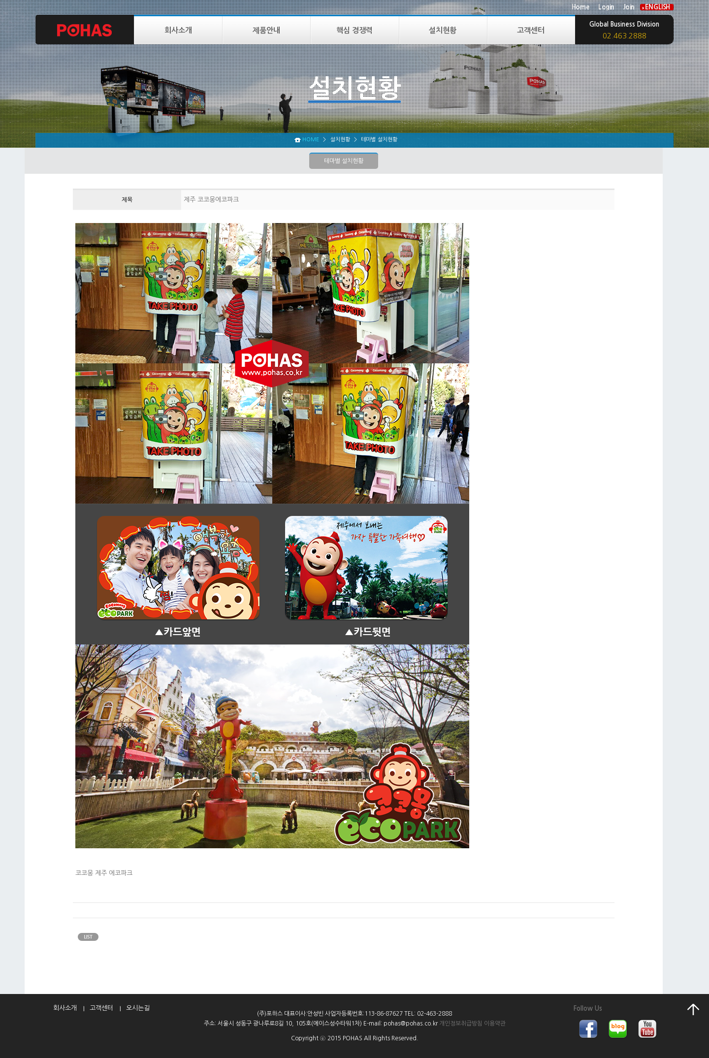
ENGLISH (657, 7)
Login (606, 7)
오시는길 (138, 1008)
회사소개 (178, 30)
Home (580, 7)
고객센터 (531, 30)
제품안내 (266, 30)
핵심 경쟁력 (354, 30)
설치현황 (442, 30)
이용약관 (495, 1023)
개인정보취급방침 (461, 1023)
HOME (310, 139)
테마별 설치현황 (343, 161)
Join (629, 7)
